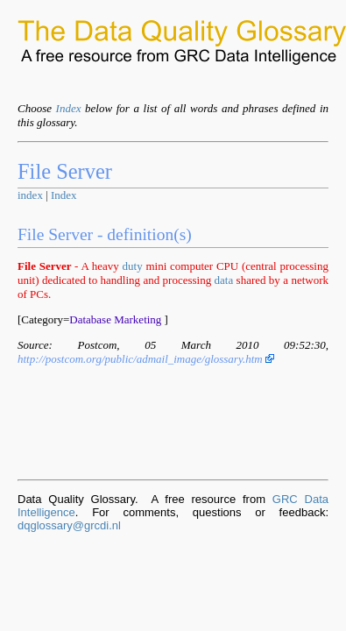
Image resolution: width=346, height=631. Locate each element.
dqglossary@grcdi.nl (69, 525)
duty (133, 266)
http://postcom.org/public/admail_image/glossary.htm (146, 358)
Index (68, 108)
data (224, 280)
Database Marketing (115, 319)
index (30, 195)
